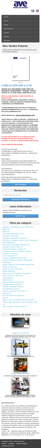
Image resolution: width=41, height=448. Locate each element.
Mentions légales (21, 443)
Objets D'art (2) (7, 280)
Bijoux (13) (6, 231)
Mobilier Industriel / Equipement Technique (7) (17, 273)
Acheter (6, 21)
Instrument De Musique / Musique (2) (14, 249)
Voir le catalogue (20, 184)
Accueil (6, 17)
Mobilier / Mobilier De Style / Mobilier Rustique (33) (18, 264)
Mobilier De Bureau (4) (10, 267)
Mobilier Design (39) (9, 271)
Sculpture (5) (7, 293)
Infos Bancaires (8, 28)
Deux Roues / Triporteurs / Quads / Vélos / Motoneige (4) (20, 240)
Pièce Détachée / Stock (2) (11, 289)
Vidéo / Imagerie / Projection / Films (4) (15, 306)
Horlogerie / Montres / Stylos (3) (12, 247)
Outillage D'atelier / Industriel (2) (13, 284)
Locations (11, 443)
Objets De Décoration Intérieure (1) (13, 282)
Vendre (6, 25)
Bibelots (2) (6, 229)
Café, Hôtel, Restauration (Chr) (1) (13, 233)
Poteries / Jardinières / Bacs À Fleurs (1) (15, 291)
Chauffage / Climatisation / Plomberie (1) (15, 238)
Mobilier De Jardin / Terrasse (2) (12, 269)
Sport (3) (5, 297)
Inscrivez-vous (20, 216)
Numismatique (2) (8, 278)
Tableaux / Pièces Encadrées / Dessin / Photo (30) (18, 300)
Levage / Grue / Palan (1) (10, 253)
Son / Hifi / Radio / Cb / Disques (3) (13, 295)
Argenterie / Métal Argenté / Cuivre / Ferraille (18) (18, 227)
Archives (6, 36)
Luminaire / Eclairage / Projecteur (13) (14, 258)
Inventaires (7, 40)
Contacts (6, 32)
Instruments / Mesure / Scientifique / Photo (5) (17, 251)
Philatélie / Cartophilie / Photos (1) (13, 286)
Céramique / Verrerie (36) (10, 236)
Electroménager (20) (9, 242)
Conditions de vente (7, 446)
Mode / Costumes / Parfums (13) (13, 275)
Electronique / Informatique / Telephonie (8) (16, 244)
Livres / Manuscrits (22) (10, 256)
